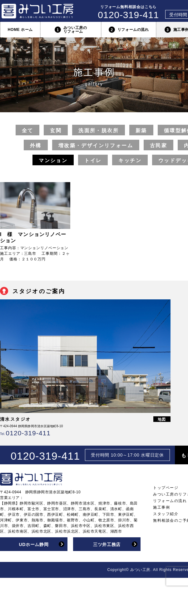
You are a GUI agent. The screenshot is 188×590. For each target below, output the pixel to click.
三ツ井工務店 (107, 544)
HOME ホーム (20, 29)
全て (27, 130)
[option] (85, 368)
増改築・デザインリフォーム (95, 145)
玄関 (56, 130)
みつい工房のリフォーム (71, 30)
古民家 (158, 145)
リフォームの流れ (129, 30)
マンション (53, 160)
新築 (141, 130)
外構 (36, 145)
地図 (162, 419)
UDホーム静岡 (33, 544)
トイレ (92, 160)
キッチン (129, 160)
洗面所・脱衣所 (98, 130)
